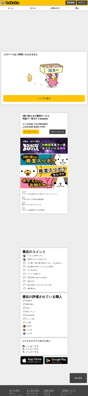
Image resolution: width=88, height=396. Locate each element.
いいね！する (30, 346)
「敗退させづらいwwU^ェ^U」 (35, 259)
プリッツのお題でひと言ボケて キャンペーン (44, 193)
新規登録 (71, 2)
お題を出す (55, 8)
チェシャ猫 (28, 319)
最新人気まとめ (32, 393)
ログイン (82, 2)
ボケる (33, 8)
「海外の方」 (29, 281)
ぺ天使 (27, 322)
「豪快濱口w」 (30, 288)
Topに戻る (78, 378)
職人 (77, 8)
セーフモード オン (30, 132)
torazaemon (29, 315)
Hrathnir (27, 300)
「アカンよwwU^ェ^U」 (33, 255)
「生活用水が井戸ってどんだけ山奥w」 (39, 266)
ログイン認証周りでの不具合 (44, 209)
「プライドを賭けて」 (32, 274)
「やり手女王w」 (30, 270)
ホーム (10, 8)
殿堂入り (12, 393)
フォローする (30, 349)
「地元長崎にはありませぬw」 (35, 277)
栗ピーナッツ (29, 311)
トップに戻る (44, 98)
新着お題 (47, 393)
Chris (26, 308)
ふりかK (27, 330)
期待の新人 (28, 304)
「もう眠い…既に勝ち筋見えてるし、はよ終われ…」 (43, 263)
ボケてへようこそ (57, 132)
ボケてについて (66, 393)
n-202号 (27, 326)
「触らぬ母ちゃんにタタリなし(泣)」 (38, 285)
